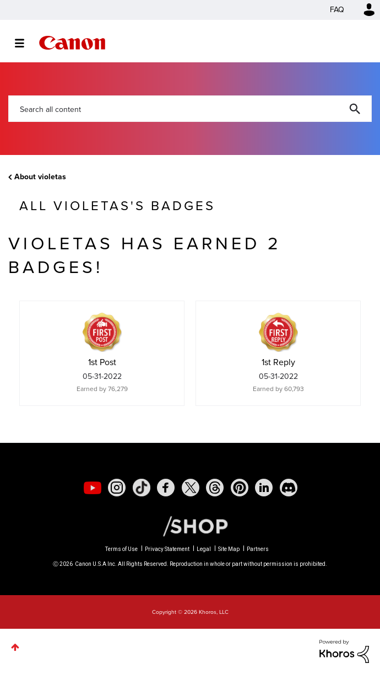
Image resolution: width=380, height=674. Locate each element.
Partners (258, 549)
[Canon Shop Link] (190, 526)
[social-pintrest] (239, 487)
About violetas (40, 177)
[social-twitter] (190, 487)
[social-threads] (215, 487)
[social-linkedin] (264, 487)
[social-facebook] (166, 487)
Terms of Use (121, 549)
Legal (204, 549)
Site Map (229, 549)
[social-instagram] (117, 487)
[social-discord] (288, 487)
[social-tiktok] (141, 487)
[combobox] (190, 108)
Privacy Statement (167, 549)
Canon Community (72, 42)
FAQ (337, 9)
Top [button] (15, 647)
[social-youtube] (92, 487)
